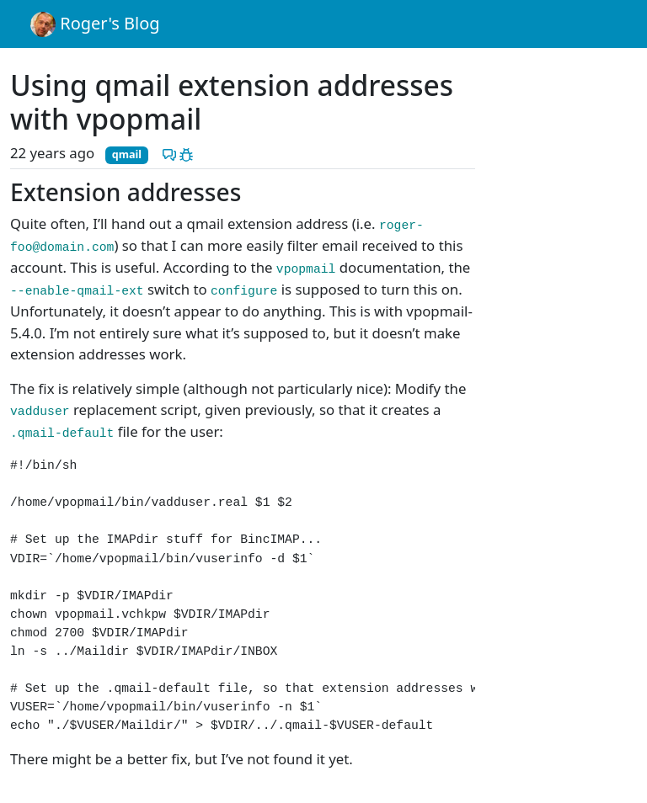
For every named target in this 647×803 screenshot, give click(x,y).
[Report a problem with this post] (186, 152)
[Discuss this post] (169, 152)
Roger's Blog (95, 24)
